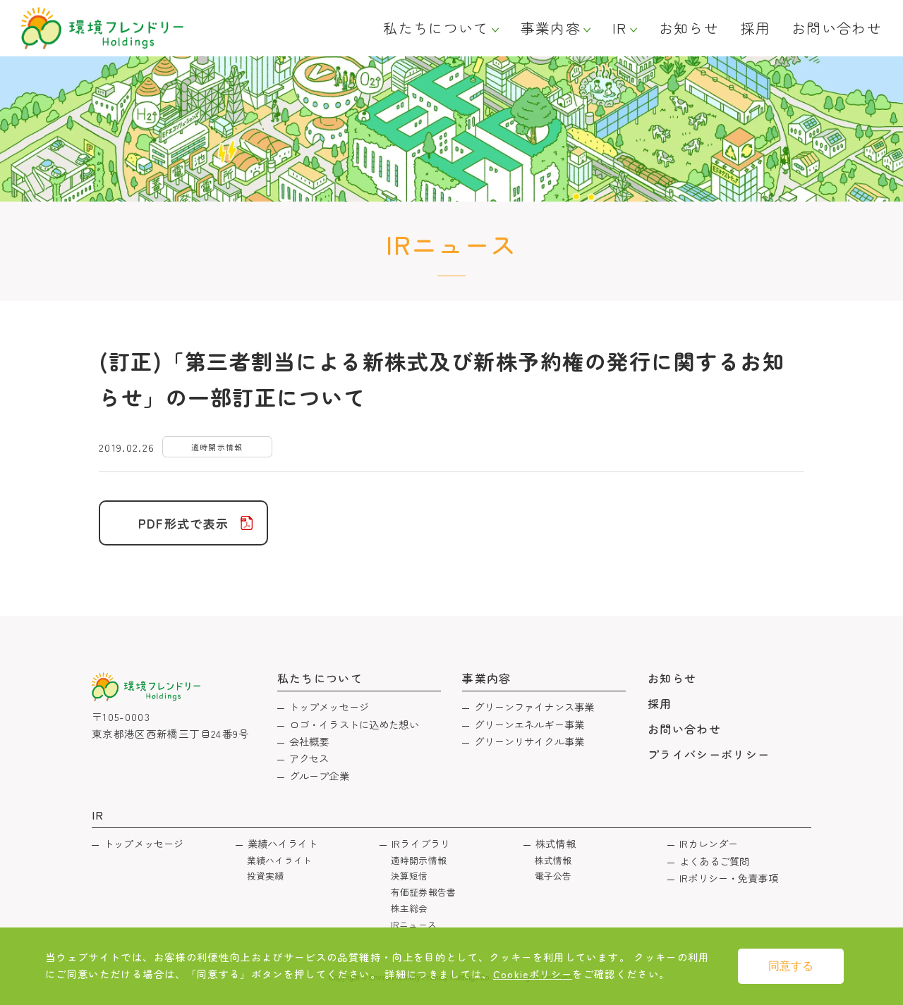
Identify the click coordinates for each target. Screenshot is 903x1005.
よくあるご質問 (714, 860)
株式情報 (555, 843)
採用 (755, 28)
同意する (790, 966)
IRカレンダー (708, 843)
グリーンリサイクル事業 (529, 741)
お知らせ (689, 28)
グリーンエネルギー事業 (529, 724)
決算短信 (409, 875)
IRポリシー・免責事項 (728, 877)
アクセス (309, 758)
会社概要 (309, 741)
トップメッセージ (329, 706)
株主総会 (409, 908)
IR (619, 28)
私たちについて (435, 28)
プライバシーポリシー (709, 754)
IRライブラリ (421, 843)
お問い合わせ (837, 28)
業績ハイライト (282, 843)
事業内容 (551, 28)
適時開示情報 (419, 860)
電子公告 (553, 875)
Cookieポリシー (533, 973)
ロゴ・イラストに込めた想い (354, 724)
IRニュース (414, 924)
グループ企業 (319, 775)
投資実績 (265, 875)
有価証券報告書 (423, 892)
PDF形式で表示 (183, 523)
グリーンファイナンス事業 (534, 706)
